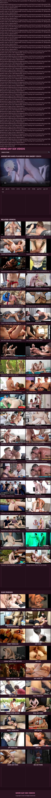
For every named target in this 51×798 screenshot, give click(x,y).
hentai (13, 189)
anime (18, 189)
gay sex (8, 189)
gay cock (45, 189)
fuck (3, 192)
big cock (24, 189)
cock (29, 189)
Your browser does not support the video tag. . (25, 173)
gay (3, 189)
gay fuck (39, 189)
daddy (33, 189)
